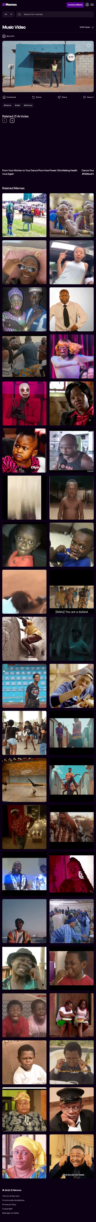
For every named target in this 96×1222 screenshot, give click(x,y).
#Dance (7, 105)
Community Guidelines (13, 1200)
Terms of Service (10, 1196)
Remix (36, 97)
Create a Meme (75, 5)
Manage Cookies (10, 1213)
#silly (17, 105)
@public (10, 36)
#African (28, 105)
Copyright (7, 1208)
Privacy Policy (9, 1204)
